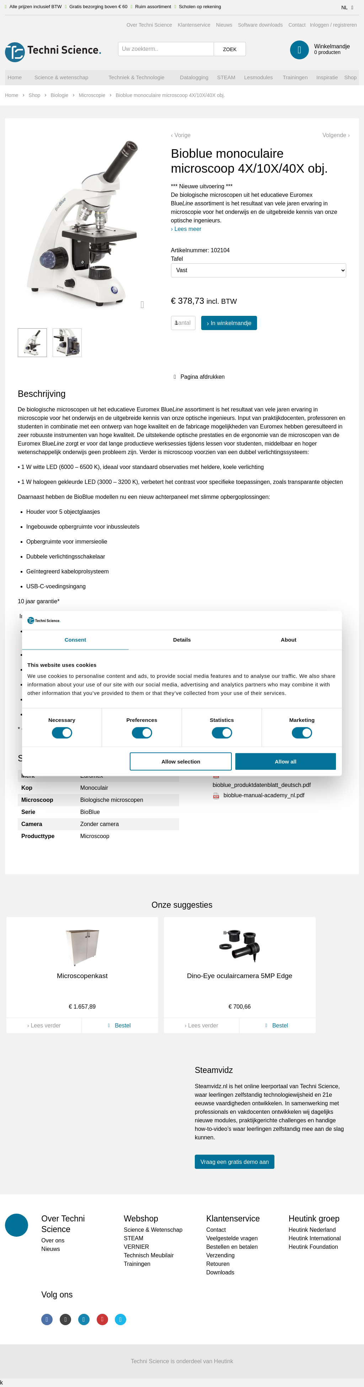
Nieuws (224, 25)
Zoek (229, 49)
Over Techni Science (149, 25)
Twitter (120, 1319)
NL (348, 7)
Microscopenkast (82, 975)
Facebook (47, 1319)
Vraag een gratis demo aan (234, 1162)
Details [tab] (182, 639)
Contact (296, 25)
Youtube (102, 1319)
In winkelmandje (231, 323)
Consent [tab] (75, 639)
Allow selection (180, 761)
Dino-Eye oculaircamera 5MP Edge (239, 975)
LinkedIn (84, 1319)
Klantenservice (194, 25)
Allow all (285, 761)
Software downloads (260, 25)
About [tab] (288, 639)
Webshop (141, 1218)
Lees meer (188, 229)
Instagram (65, 1319)
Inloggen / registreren (333, 25)
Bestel (118, 1025)
